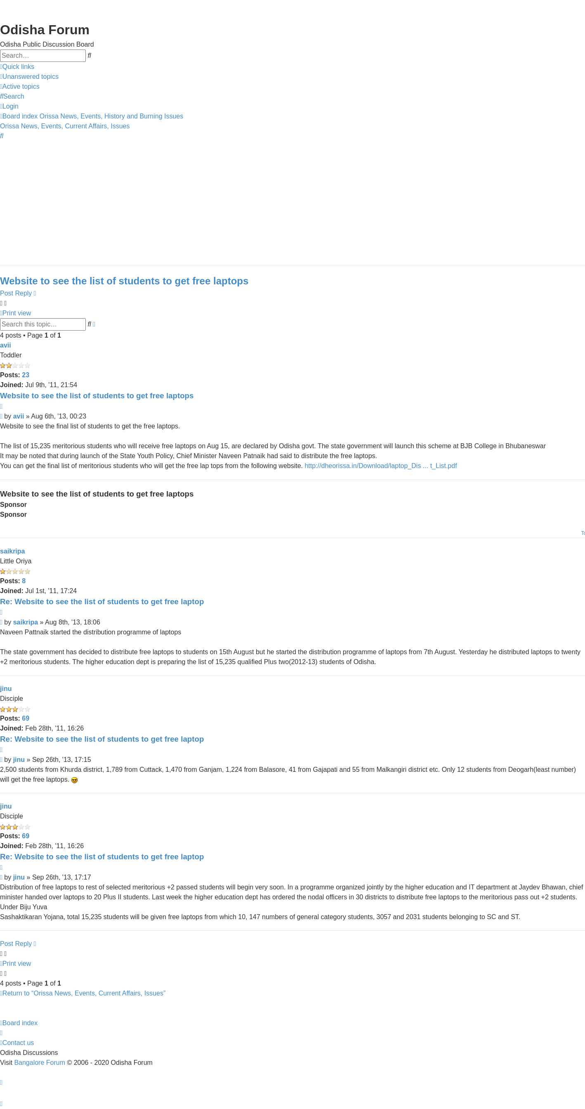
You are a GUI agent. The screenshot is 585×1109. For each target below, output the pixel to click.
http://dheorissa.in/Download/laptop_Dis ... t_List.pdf (380, 465)
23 (25, 374)
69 (25, 718)
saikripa (12, 551)
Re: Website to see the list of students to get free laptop (102, 601)
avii (5, 345)
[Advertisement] (247, 199)
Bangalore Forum (39, 1062)
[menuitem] (29, 77)
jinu (6, 688)
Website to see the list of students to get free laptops (124, 280)
